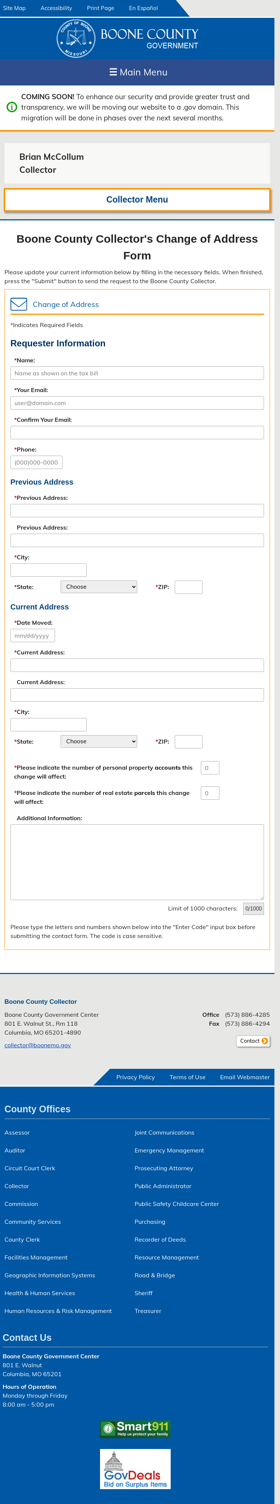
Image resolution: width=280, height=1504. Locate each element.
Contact (248, 1042)
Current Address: (39, 652)
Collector (16, 1186)
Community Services (32, 1221)
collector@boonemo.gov (37, 1045)
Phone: (25, 449)
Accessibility (56, 8)
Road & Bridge (155, 1275)
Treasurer (148, 1310)
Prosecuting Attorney (164, 1168)
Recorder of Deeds (160, 1239)
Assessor (17, 1132)
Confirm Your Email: (43, 419)
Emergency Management (169, 1150)
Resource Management (167, 1257)
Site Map (14, 8)
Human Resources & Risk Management (58, 1310)
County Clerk (22, 1239)
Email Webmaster (245, 1077)
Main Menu (138, 72)
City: (21, 557)
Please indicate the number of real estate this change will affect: (102, 797)
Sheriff (143, 1293)
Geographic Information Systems (49, 1275)
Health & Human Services (39, 1293)
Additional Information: (49, 818)
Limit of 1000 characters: (203, 908)
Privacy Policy (135, 1077)
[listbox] (99, 586)
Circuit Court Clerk (29, 1168)
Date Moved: (33, 622)
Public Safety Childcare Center (177, 1203)
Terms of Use (188, 1077)
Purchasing (150, 1221)
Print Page (100, 8)
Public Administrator (163, 1186)
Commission (21, 1203)
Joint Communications (164, 1132)
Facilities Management (36, 1257)
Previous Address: (41, 497)
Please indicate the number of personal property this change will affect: (103, 772)
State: (23, 587)
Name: (24, 360)
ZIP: (162, 587)
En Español (143, 8)
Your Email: (31, 390)
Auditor (14, 1150)
